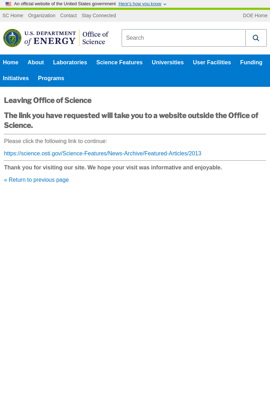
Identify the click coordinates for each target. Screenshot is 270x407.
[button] (256, 38)
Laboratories (70, 62)
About (36, 62)
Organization (42, 15)
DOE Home (255, 15)
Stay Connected (99, 15)
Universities (168, 62)
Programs (51, 78)
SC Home (12, 15)
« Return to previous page (36, 180)
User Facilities (212, 62)
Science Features (119, 62)
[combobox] (183, 38)
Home (10, 62)
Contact (68, 15)
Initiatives (16, 78)
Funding (251, 62)
